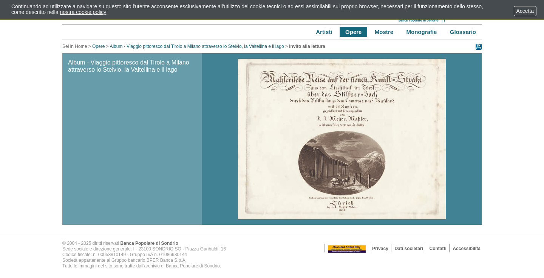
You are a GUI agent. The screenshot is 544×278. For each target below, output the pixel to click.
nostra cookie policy (83, 12)
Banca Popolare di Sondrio (149, 243)
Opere (98, 46)
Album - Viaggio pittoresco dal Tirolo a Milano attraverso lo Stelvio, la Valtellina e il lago (197, 46)
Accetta (525, 11)
